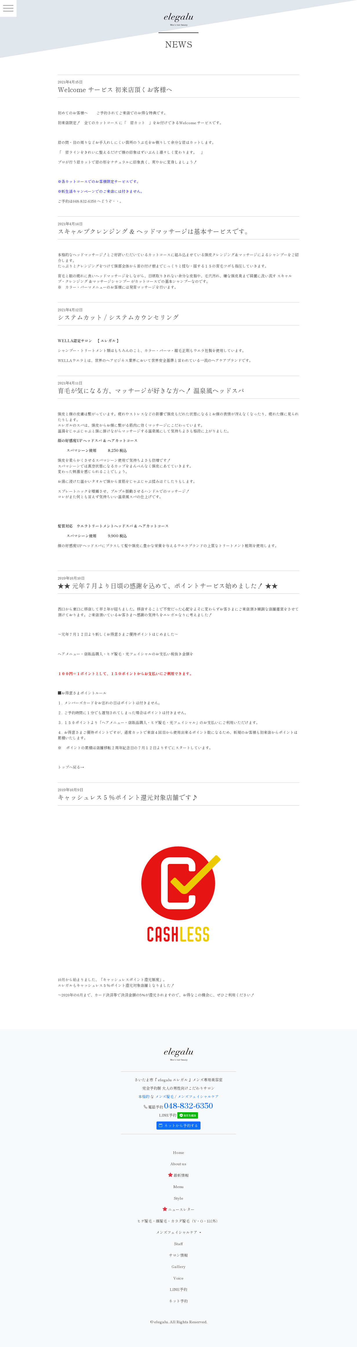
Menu (178, 1186)
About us (178, 1163)
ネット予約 (178, 1301)
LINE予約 (178, 1289)
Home (178, 1152)
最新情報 (178, 1175)
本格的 (144, 1096)
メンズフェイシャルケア (198, 1096)
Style (178, 1198)
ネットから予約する (178, 1125)
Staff (178, 1243)
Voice (178, 1278)
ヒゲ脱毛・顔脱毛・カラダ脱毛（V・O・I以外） (178, 1221)
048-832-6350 (188, 1105)
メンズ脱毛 (164, 1096)
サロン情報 (178, 1255)
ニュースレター (178, 1209)
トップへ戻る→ (71, 767)
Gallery (178, 1266)
